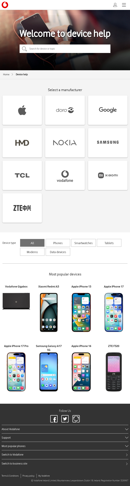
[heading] (65, 429)
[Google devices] (108, 110)
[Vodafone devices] (65, 175)
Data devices (58, 252)
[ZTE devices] (22, 208)
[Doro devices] (65, 110)
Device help (22, 74)
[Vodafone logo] (5, 5)
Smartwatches (83, 243)
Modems (32, 252)
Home (6, 74)
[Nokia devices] (65, 142)
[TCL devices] (22, 175)
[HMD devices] (22, 142)
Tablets (109, 243)
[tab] (65, 454)
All (32, 243)
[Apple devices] (22, 110)
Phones (58, 243)
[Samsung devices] (108, 142)
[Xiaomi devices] (108, 175)
